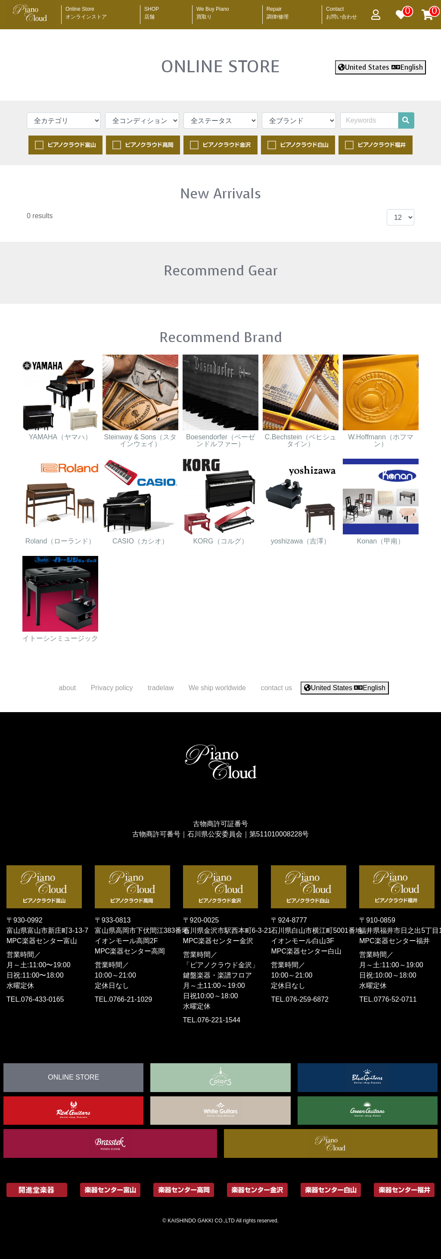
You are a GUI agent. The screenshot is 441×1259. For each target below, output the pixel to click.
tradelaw (161, 687)
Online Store (86, 10)
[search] (405, 120)
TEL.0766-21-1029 (123, 999)
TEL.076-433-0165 (35, 999)
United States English (380, 67)
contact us (276, 687)
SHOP (151, 10)
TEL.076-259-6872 (299, 999)
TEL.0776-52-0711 (387, 999)
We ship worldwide (217, 687)
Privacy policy (112, 687)
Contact (341, 10)
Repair (278, 10)
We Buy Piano (212, 10)
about (67, 687)
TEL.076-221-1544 (211, 1020)
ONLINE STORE (220, 66)
